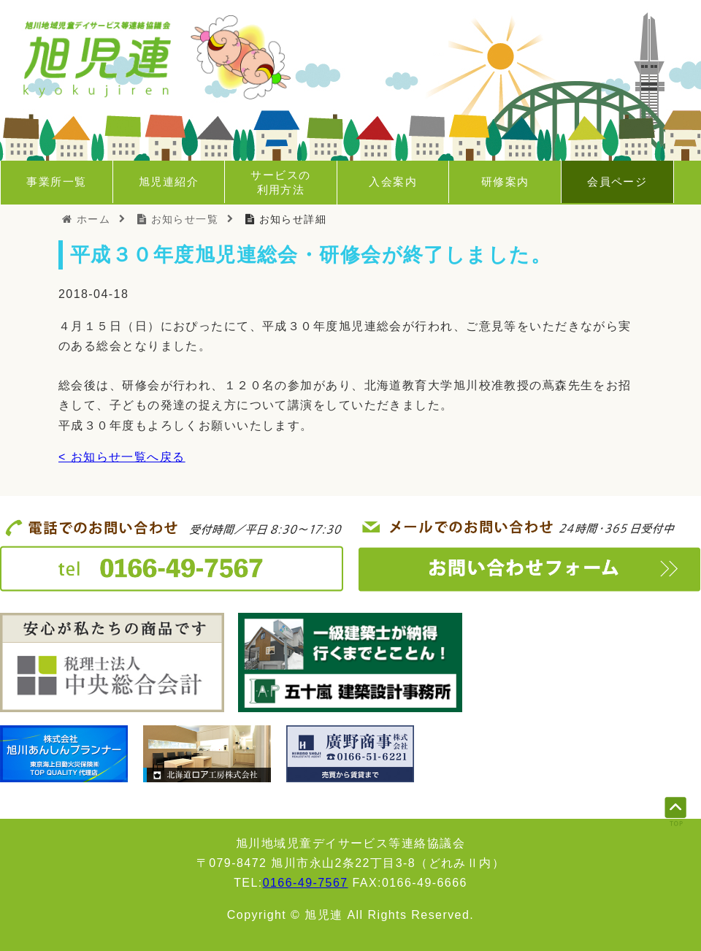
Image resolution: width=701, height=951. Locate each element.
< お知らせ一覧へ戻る (121, 457)
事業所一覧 (56, 181)
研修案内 (505, 181)
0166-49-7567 (305, 882)
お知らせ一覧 (178, 219)
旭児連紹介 (169, 181)
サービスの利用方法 (280, 182)
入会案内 (393, 181)
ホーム (86, 219)
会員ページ (617, 181)
